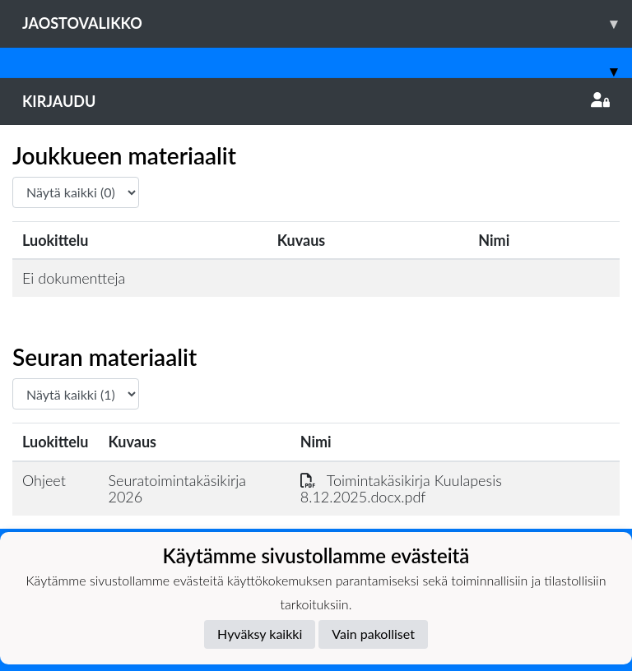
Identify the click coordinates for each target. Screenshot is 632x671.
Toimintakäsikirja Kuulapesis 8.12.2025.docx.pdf (401, 489)
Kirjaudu (316, 101)
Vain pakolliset (373, 633)
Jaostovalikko (327, 23)
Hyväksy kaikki (259, 633)
